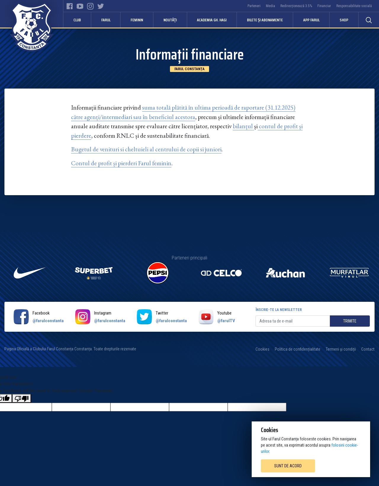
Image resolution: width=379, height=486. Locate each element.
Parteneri (254, 6)
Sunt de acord (288, 465)
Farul (105, 20)
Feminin (137, 20)
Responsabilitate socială (354, 6)
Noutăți (170, 20)
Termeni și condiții (341, 349)
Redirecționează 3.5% (296, 6)
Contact (368, 349)
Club (77, 20)
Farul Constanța (189, 69)
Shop (344, 20)
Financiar (324, 6)
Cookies (262, 349)
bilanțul (243, 126)
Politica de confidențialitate (297, 349)
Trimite (349, 321)
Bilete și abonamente (265, 20)
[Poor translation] (21, 398)
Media (270, 6)
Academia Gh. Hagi (212, 20)
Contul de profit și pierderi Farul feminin (121, 163)
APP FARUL (311, 20)
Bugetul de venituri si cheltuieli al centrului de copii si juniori (146, 149)
